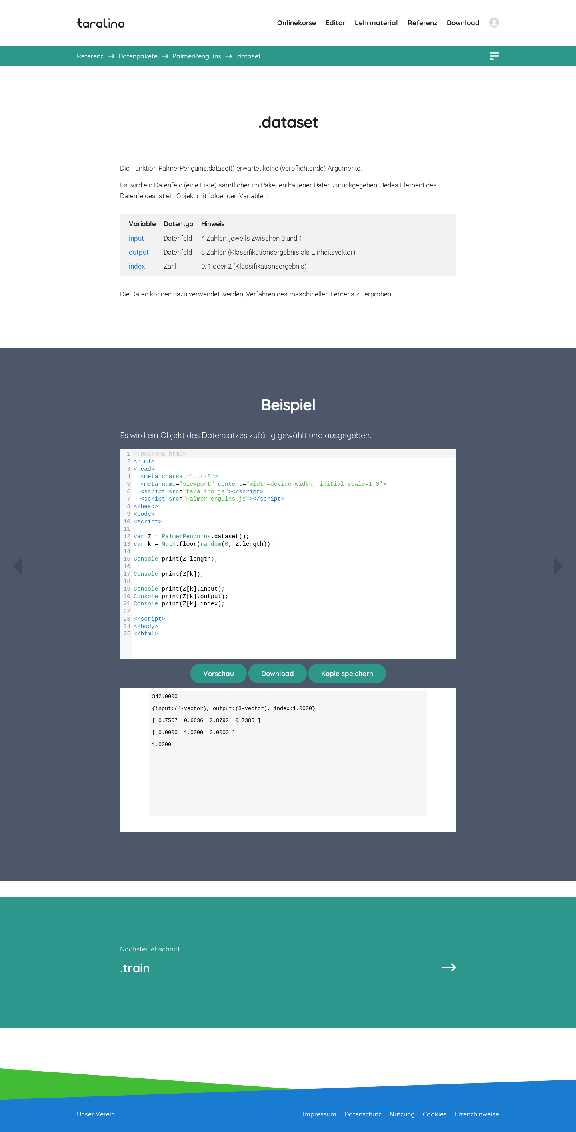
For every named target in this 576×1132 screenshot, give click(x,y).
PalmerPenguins (196, 56)
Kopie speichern (347, 673)
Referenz (422, 22)
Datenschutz (363, 1114)
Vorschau (218, 673)
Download (463, 22)
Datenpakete (138, 56)
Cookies (435, 1114)
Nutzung (402, 1114)
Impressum (319, 1114)
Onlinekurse (296, 22)
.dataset (248, 56)
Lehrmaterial (376, 22)
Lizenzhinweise (477, 1114)
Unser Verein (96, 1114)
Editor (335, 22)
